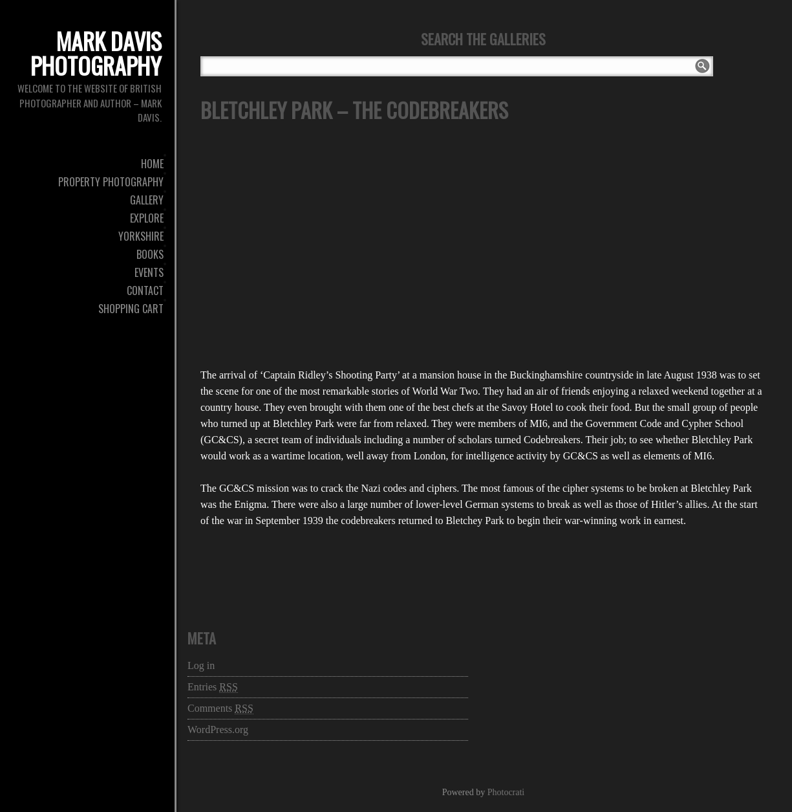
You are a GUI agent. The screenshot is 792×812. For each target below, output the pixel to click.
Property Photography (111, 182)
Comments (220, 708)
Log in (201, 665)
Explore (147, 218)
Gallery (147, 200)
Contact (145, 290)
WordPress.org (217, 729)
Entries (212, 687)
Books (150, 254)
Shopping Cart (131, 308)
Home (152, 164)
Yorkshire (141, 236)
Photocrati (506, 792)
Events (149, 272)
